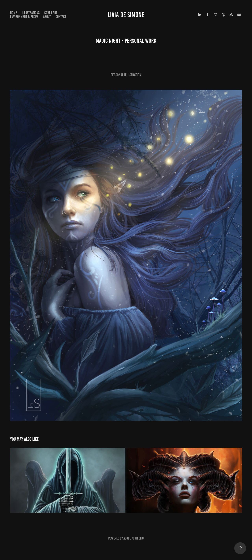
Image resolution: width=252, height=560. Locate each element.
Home (13, 13)
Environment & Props (24, 17)
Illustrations (31, 13)
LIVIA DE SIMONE (126, 15)
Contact (61, 17)
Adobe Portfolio (133, 538)
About (47, 17)
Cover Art (50, 13)
